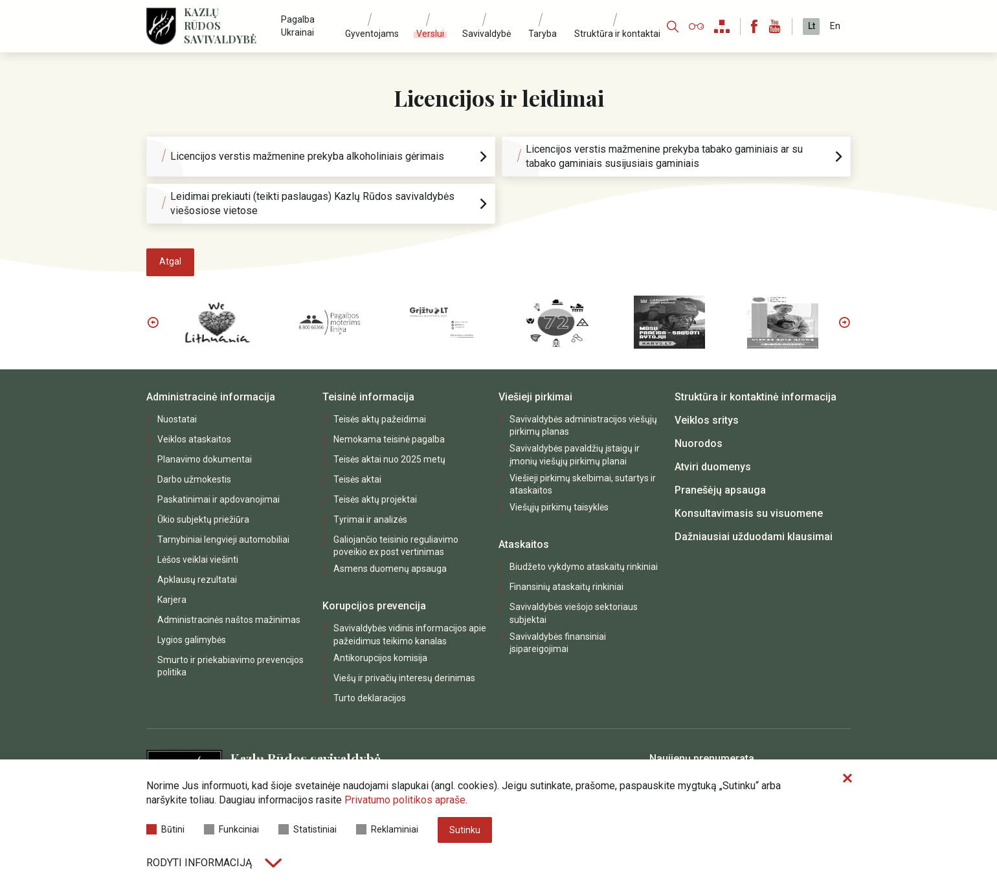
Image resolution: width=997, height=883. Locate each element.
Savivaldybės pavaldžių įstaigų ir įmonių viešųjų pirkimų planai (575, 454)
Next (844, 322)
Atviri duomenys (713, 467)
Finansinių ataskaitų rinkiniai (566, 587)
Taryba (542, 33)
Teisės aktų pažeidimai (379, 419)
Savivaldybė (486, 33)
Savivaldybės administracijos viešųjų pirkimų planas (583, 425)
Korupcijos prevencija (374, 606)
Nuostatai (177, 419)
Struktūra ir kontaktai (617, 33)
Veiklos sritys (707, 420)
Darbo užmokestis (194, 479)
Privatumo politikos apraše (404, 800)
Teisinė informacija (368, 397)
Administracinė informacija (210, 397)
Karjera (171, 599)
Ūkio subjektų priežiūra (203, 519)
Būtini (165, 829)
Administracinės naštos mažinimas (228, 620)
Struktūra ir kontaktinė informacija (755, 397)
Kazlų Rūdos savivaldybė (220, 26)
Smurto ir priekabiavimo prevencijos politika (230, 666)
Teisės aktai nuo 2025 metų (389, 459)
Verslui (430, 33)
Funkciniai (231, 829)
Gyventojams (372, 33)
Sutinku (464, 830)
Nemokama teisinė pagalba (389, 439)
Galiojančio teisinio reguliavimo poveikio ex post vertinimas (395, 545)
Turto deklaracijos (369, 698)
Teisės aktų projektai (375, 499)
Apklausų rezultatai (197, 579)
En (835, 26)
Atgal (170, 261)
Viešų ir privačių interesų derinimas (404, 678)
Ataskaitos (523, 544)
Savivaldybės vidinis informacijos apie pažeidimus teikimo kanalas (409, 634)
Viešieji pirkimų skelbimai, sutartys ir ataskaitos (583, 484)
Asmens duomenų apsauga (390, 568)
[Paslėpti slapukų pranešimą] (847, 779)
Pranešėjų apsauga (720, 490)
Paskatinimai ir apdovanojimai (218, 499)
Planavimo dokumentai (204, 459)
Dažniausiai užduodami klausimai (754, 536)
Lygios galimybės (191, 640)
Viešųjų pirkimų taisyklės (559, 507)
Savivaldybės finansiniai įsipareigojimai (558, 642)
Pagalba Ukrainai (298, 25)
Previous (152, 322)
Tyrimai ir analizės (370, 519)
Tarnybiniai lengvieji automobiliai (223, 539)
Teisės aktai (357, 479)
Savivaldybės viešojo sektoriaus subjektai (574, 613)
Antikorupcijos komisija (380, 658)
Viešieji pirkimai (535, 397)
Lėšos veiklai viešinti (197, 559)
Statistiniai (307, 829)
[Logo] (161, 26)
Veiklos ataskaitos (194, 439)
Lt (811, 26)
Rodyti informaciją (214, 862)
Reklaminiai (387, 829)
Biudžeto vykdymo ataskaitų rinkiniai (584, 566)
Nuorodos (699, 443)
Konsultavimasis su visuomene (749, 513)
